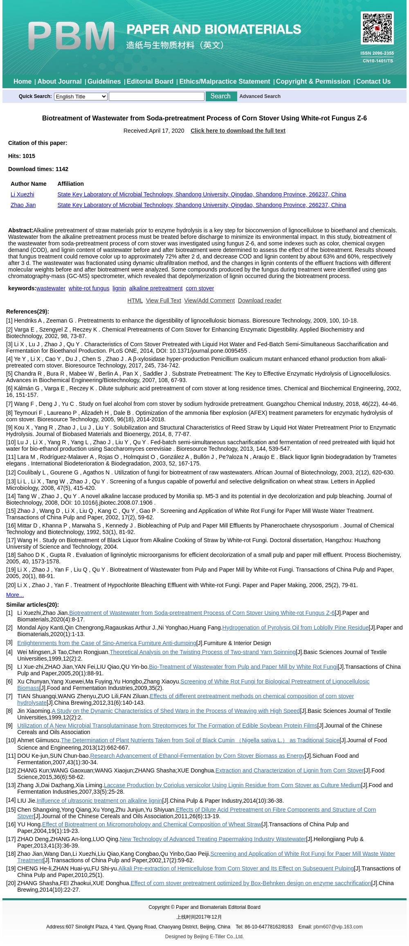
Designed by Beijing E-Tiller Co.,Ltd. (204, 936)
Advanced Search (260, 96)
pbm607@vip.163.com (337, 927)
